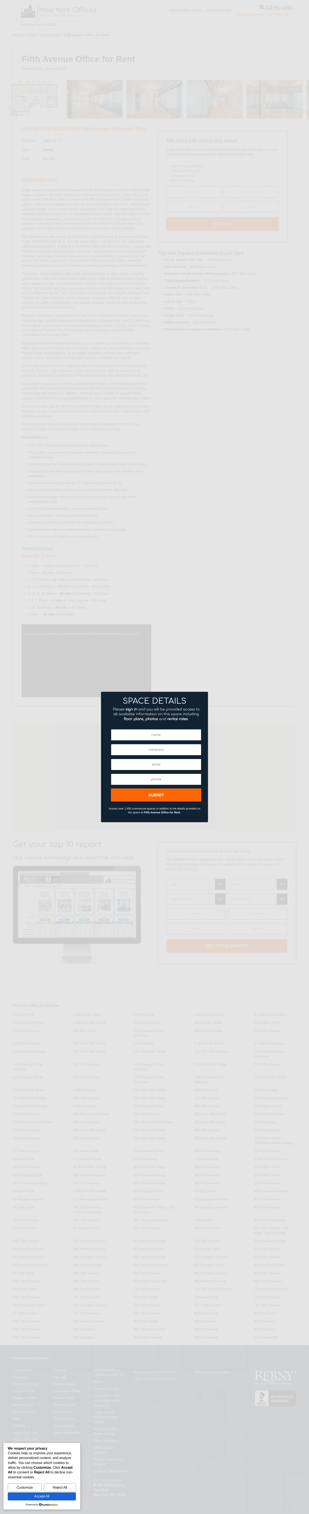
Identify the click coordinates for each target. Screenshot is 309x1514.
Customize (25, 1487)
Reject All (60, 1487)
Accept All (41, 1496)
